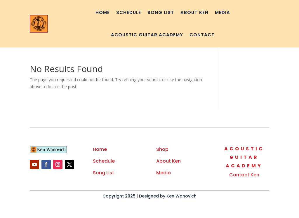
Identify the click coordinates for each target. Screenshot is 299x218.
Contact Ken (244, 174)
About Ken (194, 12)
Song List (160, 12)
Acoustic (244, 148)
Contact (202, 35)
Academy (244, 165)
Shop (162, 149)
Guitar (244, 157)
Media (222, 12)
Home (102, 12)
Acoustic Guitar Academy (147, 35)
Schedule (128, 12)
